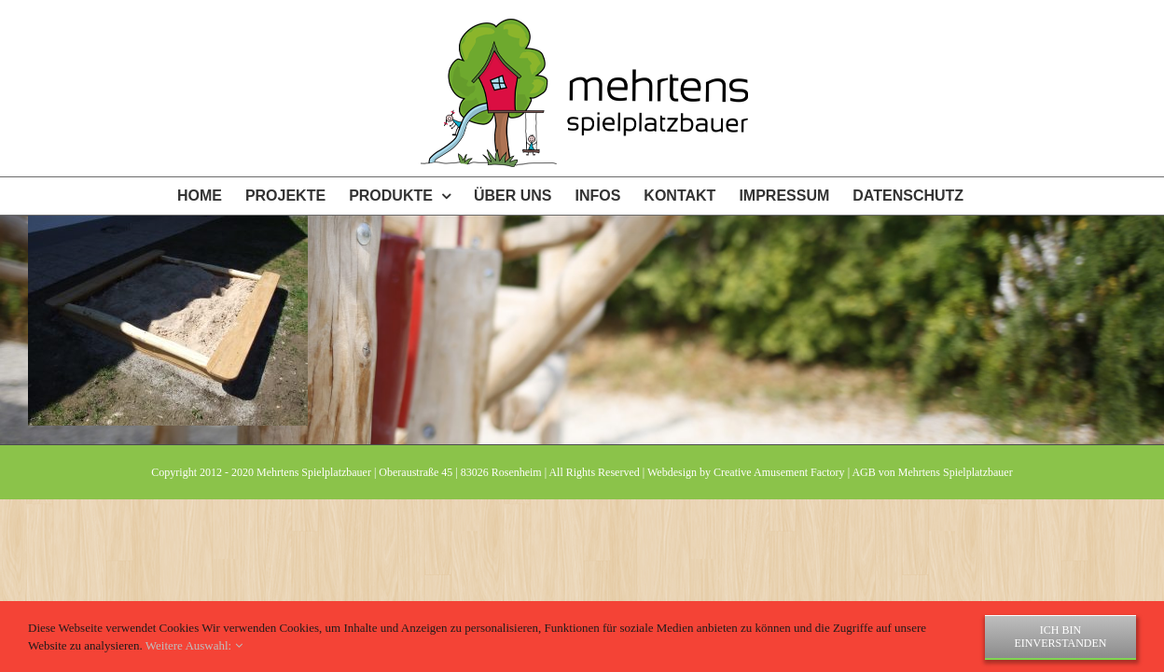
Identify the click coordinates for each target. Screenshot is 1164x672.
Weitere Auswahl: (194, 645)
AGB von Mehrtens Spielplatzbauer (932, 472)
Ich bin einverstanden (1061, 636)
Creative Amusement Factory (779, 472)
